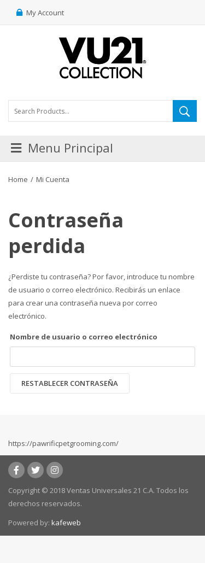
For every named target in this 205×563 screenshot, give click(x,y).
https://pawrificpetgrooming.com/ (63, 443)
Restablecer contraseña (69, 383)
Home (18, 179)
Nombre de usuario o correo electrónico (83, 337)
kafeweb (66, 522)
